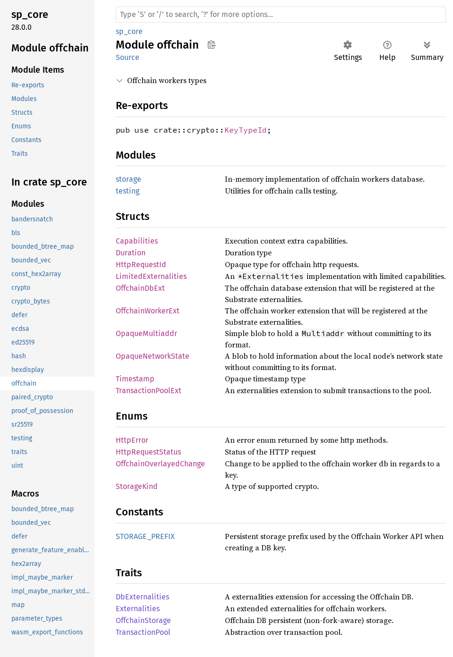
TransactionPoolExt (148, 390)
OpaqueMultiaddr (146, 333)
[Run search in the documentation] (281, 15)
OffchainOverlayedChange (160, 463)
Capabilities (137, 240)
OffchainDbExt (140, 288)
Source (127, 57)
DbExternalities (142, 596)
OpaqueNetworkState (152, 356)
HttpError (132, 440)
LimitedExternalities (151, 276)
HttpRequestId (141, 264)
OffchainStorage (143, 620)
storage (128, 179)
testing (127, 190)
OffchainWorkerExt (147, 310)
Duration (130, 252)
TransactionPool (143, 632)
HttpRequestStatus (148, 451)
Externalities (138, 608)
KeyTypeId (245, 130)
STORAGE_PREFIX (145, 536)
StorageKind (137, 486)
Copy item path (211, 44)
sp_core (129, 31)
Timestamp (135, 378)
